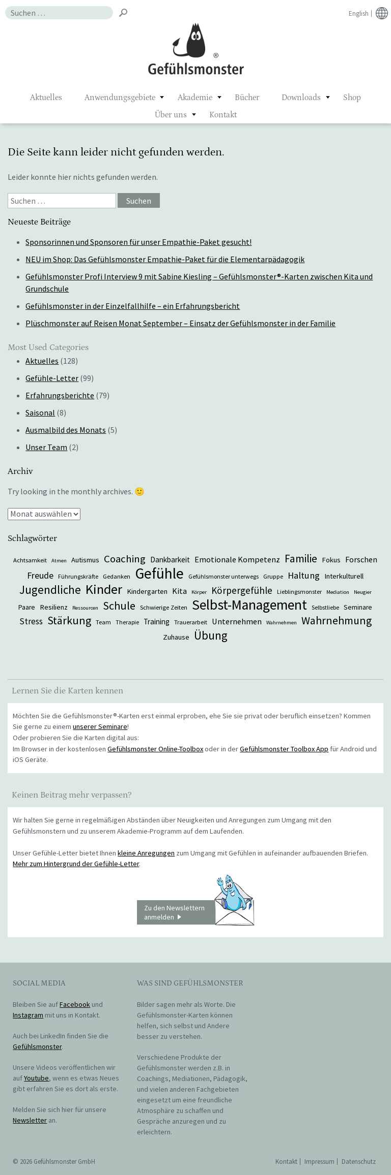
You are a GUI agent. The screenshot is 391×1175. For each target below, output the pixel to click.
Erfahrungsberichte (59, 395)
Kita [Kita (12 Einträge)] (179, 591)
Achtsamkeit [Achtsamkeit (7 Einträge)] (30, 560)
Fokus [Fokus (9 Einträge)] (331, 559)
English (359, 13)
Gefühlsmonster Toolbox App (284, 748)
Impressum (319, 1161)
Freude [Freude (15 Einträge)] (40, 575)
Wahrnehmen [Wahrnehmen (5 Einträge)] (281, 622)
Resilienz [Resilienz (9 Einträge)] (54, 607)
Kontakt (223, 114)
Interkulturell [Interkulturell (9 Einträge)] (344, 576)
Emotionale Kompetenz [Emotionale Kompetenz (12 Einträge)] (237, 559)
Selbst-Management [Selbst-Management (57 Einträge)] (249, 605)
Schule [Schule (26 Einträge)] (119, 605)
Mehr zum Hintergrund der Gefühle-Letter (76, 863)
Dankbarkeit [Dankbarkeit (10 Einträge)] (170, 559)
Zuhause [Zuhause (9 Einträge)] (176, 637)
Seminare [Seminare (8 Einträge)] (358, 607)
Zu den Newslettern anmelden (199, 912)
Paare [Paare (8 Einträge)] (26, 607)
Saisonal (40, 412)
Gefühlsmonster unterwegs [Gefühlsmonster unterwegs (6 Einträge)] (223, 576)
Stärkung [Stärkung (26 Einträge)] (69, 620)
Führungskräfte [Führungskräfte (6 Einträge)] (78, 576)
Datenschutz (359, 1161)
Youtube (36, 1078)
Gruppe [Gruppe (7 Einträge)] (273, 576)
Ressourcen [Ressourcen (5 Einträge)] (85, 608)
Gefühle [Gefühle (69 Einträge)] (159, 573)
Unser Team (46, 447)
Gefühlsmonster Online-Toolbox (155, 748)
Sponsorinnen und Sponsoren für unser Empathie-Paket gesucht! (138, 242)
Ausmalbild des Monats (65, 430)
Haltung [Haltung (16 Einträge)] (304, 575)
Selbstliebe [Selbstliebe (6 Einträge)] (325, 607)
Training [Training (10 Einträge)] (157, 621)
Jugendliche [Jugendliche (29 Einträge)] (50, 589)
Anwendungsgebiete (120, 97)
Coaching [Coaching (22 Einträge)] (125, 558)
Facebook (75, 1004)
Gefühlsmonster (195, 48)
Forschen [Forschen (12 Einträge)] (361, 559)
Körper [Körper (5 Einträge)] (199, 592)
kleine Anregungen (146, 853)
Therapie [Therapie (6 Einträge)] (127, 622)
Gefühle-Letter (51, 378)
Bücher (247, 97)
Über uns (171, 114)
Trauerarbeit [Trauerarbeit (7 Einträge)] (190, 622)
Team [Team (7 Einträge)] (103, 622)
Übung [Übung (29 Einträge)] (211, 635)
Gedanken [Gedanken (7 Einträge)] (116, 576)
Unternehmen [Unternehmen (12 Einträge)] (237, 621)
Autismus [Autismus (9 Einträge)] (85, 559)
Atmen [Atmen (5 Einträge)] (59, 560)
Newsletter (30, 1120)
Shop (352, 97)
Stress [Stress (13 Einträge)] (31, 621)
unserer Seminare (100, 726)
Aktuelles (46, 97)
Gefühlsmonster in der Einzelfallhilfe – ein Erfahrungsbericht (132, 306)
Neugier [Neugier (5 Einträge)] (363, 592)
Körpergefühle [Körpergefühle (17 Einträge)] (241, 590)
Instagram (28, 1015)
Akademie (195, 97)
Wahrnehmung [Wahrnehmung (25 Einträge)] (336, 620)
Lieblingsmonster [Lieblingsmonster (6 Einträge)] (299, 591)
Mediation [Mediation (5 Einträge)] (337, 592)
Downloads (301, 97)
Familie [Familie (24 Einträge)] (301, 558)
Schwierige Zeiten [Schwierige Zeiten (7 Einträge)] (163, 607)
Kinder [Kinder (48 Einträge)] (104, 589)
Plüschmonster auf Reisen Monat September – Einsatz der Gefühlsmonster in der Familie (180, 323)
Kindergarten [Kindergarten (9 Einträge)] (147, 591)
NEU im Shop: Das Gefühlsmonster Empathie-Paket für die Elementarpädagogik (164, 259)
